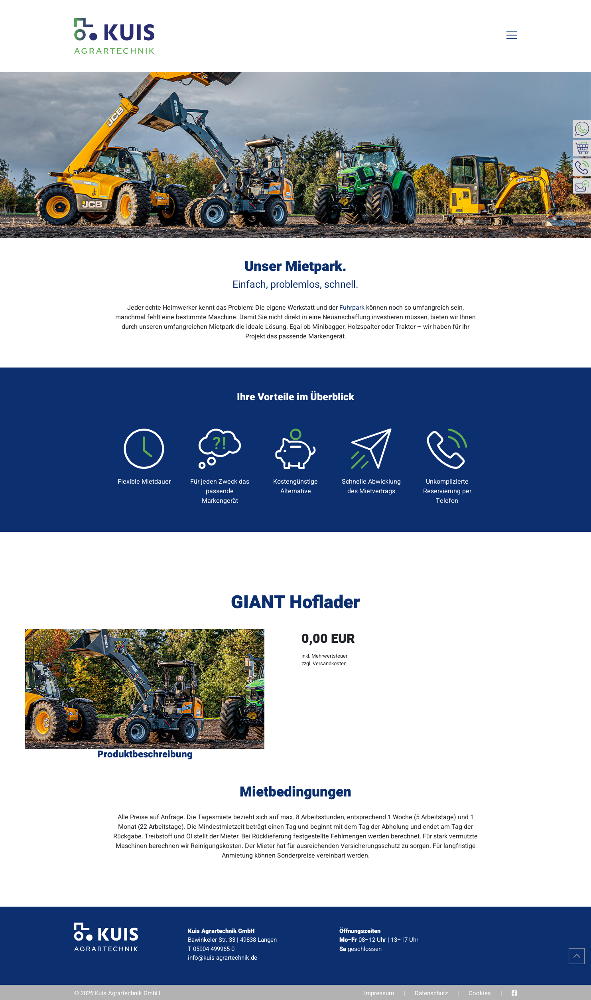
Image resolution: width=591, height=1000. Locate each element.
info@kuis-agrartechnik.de (222, 957)
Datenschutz (431, 993)
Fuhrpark (351, 307)
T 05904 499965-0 (211, 949)
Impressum (379, 993)
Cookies (480, 993)
